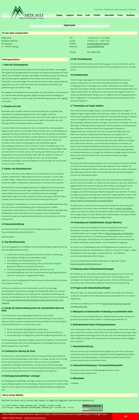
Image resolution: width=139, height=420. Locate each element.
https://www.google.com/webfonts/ (119, 233)
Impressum (132, 9)
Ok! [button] (125, 416)
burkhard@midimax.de (98, 44)
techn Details (98, 9)
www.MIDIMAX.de (95, 46)
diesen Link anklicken (124, 208)
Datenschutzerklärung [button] (35, 418)
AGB (116, 9)
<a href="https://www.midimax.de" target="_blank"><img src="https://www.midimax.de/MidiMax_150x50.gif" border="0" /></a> (46, 408)
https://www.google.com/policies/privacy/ (86, 264)
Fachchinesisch (109, 9)
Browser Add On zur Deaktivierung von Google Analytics (91, 200)
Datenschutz (123, 9)
